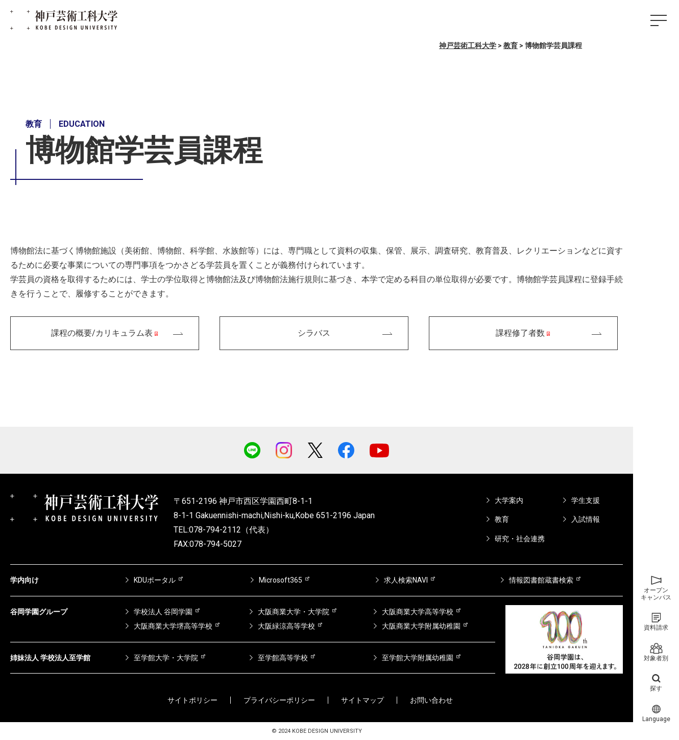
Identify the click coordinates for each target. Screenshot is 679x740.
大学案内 (509, 500)
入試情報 (585, 519)
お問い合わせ (431, 700)
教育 (502, 519)
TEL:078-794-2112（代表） (224, 530)
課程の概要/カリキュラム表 (102, 333)
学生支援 (585, 500)
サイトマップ (362, 700)
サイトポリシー (192, 700)
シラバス (314, 333)
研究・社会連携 (520, 539)
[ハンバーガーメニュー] (658, 20)
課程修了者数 (520, 333)
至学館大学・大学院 (166, 658)
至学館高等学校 (283, 658)
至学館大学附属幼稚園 (417, 658)
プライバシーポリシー (279, 700)
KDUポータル (155, 580)
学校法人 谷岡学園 (163, 612)
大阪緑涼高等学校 (286, 626)
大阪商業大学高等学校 (417, 612)
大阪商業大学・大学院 (293, 612)
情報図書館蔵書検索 (541, 580)
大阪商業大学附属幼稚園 (421, 626)
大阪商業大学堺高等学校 (173, 626)
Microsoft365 (280, 580)
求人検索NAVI (406, 580)
